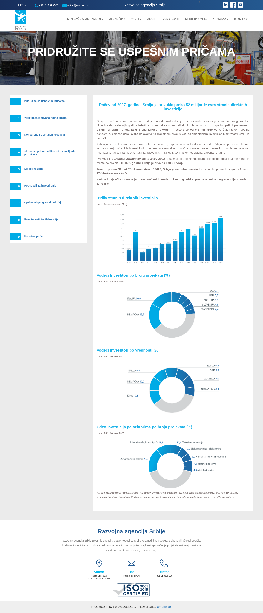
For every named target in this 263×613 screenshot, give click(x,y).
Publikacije (196, 19)
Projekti (170, 19)
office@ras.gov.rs (75, 5)
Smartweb (164, 606)
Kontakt (242, 19)
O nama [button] (220, 19)
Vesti (152, 19)
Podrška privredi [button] (85, 19)
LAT (20, 5)
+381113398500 (46, 5)
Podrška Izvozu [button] (125, 19)
